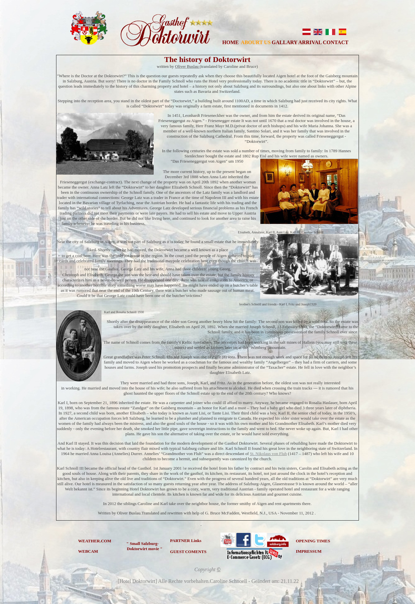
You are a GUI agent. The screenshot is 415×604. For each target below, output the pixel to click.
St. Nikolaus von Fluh (268, 453)
